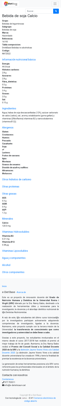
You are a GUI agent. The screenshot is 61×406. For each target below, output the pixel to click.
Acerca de (21, 292)
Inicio (4, 286)
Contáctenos (8, 379)
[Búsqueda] (56, 11)
